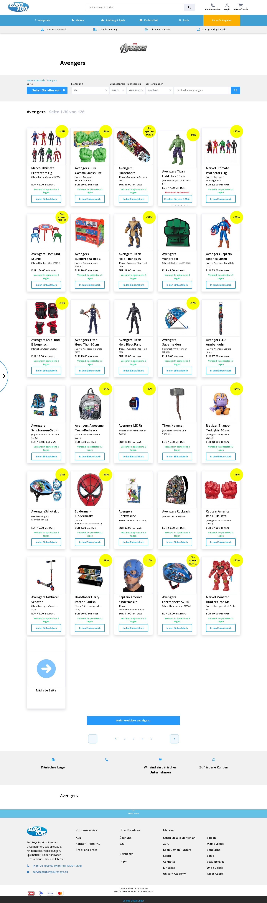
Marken (78, 20)
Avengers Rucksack (176, 511)
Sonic (210, 855)
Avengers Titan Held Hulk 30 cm (173, 173)
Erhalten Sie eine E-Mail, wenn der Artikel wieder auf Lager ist (177, 200)
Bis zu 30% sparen (221, 20)
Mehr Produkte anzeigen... (133, 720)
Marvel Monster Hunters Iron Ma (218, 599)
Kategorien (42, 20)
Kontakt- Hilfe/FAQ (88, 843)
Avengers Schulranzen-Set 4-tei (45, 427)
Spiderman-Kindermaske (84, 513)
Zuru (166, 843)
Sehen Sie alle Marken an (179, 838)
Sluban (211, 838)
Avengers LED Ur (130, 425)
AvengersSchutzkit (45, 511)
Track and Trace (86, 850)
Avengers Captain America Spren (219, 256)
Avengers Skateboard (127, 170)
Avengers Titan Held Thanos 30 (130, 256)
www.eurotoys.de (36, 80)
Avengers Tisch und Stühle (45, 256)
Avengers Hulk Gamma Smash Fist (88, 170)
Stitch (167, 855)
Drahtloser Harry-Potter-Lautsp (87, 599)
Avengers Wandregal (170, 256)
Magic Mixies (215, 843)
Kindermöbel (149, 20)
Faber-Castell (215, 873)
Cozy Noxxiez (215, 861)
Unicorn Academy (174, 873)
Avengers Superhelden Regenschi (171, 342)
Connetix (169, 861)
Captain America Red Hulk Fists (218, 513)
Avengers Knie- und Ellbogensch (45, 342)
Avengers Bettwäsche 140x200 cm (127, 513)
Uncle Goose (215, 868)
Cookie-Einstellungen (133, 900)
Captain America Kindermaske (130, 599)
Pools (184, 20)
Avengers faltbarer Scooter (45, 599)
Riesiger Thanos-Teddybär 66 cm (218, 427)
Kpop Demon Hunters (177, 850)
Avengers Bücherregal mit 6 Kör (87, 256)
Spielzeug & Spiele (113, 20)
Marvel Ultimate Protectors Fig (43, 170)
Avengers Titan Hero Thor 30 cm (87, 342)
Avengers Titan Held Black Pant (130, 342)
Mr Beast (169, 868)
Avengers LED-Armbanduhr (216, 342)
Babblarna (213, 850)
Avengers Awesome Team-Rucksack (89, 427)
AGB (78, 838)
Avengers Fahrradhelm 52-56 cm (175, 599)
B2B (122, 843)
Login (123, 861)
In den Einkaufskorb (46, 199)
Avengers (52, 80)
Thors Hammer (173, 425)
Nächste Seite (46, 690)
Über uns (125, 838)
